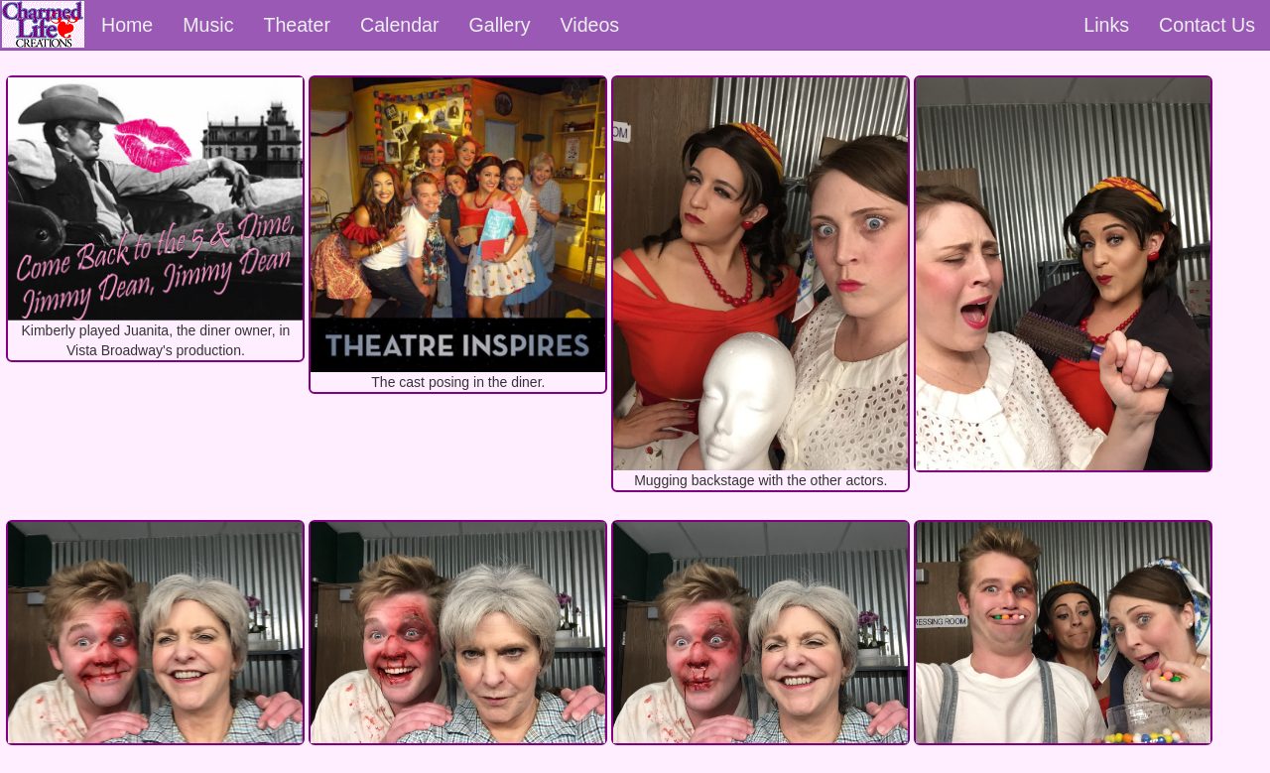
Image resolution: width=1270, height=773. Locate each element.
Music (208, 25)
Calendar (400, 25)
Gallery (500, 25)
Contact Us (1207, 25)
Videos (590, 25)
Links (1106, 25)
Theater (296, 25)
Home (127, 25)
